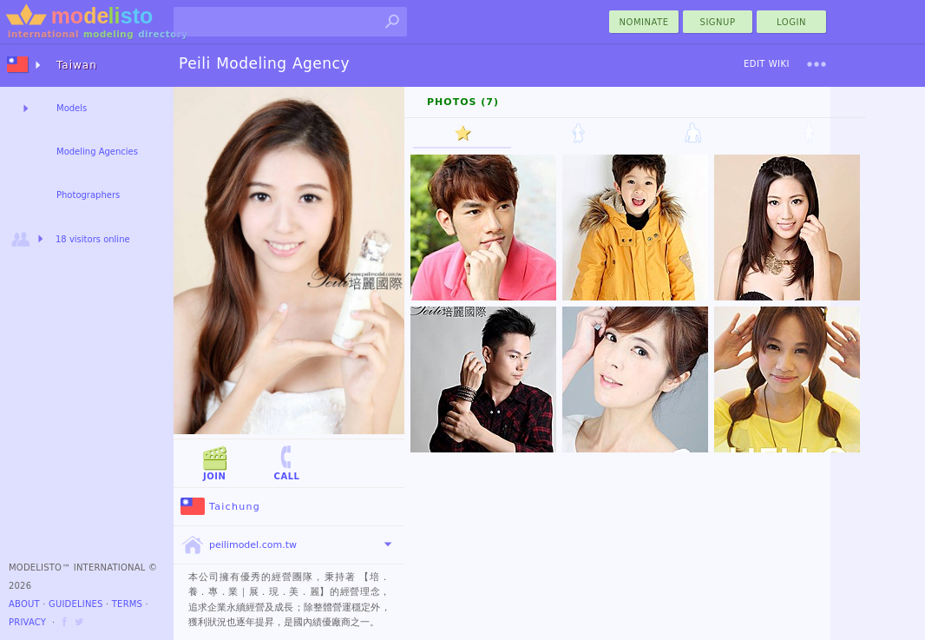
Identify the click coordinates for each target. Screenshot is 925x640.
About (24, 604)
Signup (718, 22)
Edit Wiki (767, 64)
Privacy (27, 622)
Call (286, 462)
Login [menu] (791, 22)
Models (71, 108)
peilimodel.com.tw (238, 545)
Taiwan (76, 65)
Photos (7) (463, 102)
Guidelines (76, 604)
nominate (644, 22)
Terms (127, 604)
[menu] (816, 64)
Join (214, 462)
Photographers (88, 195)
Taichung (220, 506)
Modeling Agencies (97, 151)
